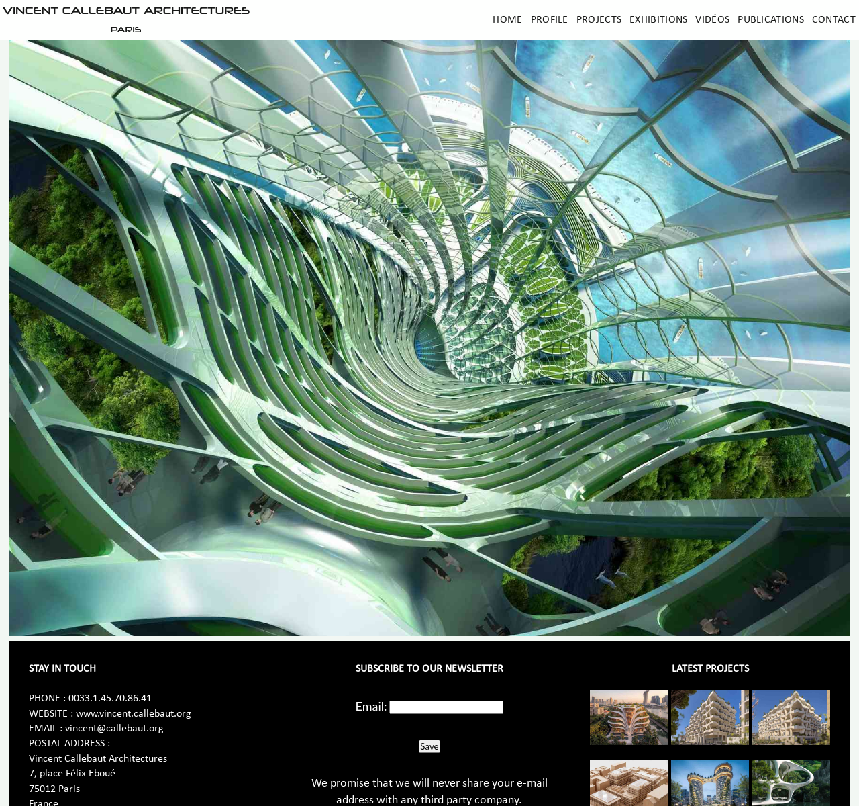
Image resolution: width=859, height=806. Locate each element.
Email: (371, 706)
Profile (549, 20)
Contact (834, 20)
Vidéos (712, 20)
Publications (771, 20)
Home (507, 20)
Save (429, 746)
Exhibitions (658, 20)
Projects (598, 20)
